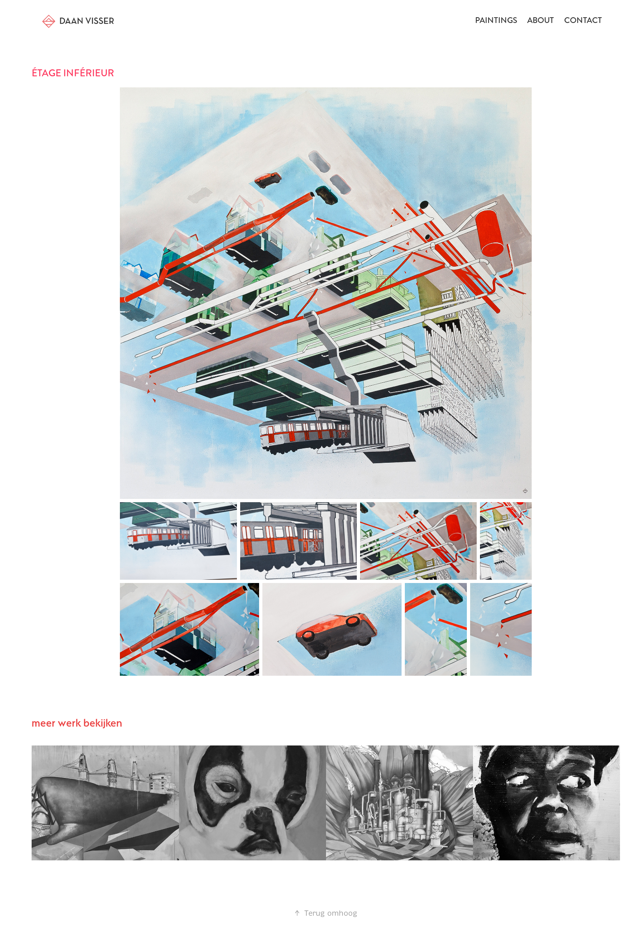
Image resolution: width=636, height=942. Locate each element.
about (540, 20)
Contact (583, 20)
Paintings (496, 20)
